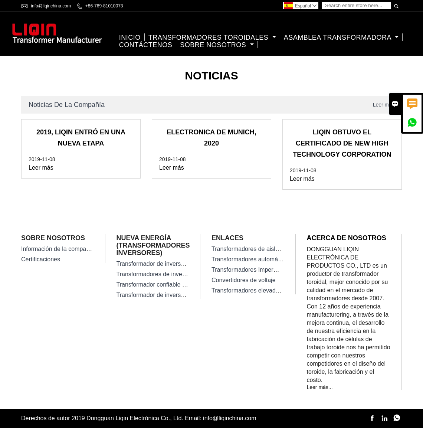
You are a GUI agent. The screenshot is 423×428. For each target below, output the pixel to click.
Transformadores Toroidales (212, 37)
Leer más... (320, 387)
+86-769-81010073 (104, 6)
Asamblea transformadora (341, 37)
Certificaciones (40, 259)
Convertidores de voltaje (244, 280)
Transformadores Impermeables (254, 270)
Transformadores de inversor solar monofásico (178, 274)
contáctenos (146, 45)
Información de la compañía (57, 249)
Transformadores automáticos (251, 259)
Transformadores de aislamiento (254, 249)
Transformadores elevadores (249, 290)
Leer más (383, 105)
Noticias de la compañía (67, 104)
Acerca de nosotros (346, 238)
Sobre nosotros (217, 45)
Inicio (130, 37)
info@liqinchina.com (51, 6)
